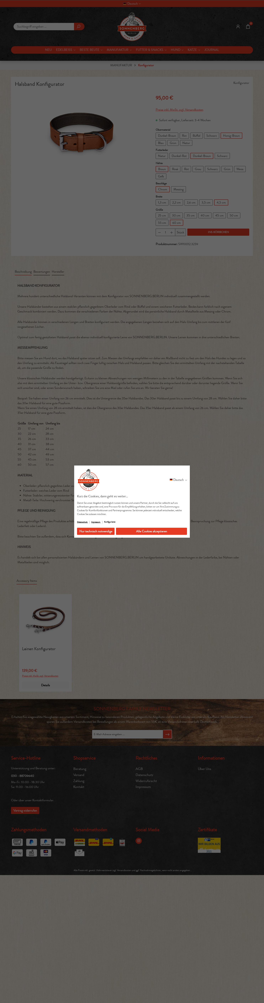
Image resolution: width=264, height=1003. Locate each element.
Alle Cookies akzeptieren (151, 531)
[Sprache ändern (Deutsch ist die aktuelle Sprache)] (178, 480)
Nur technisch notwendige (95, 531)
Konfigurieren (109, 521)
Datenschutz (82, 522)
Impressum (96, 522)
